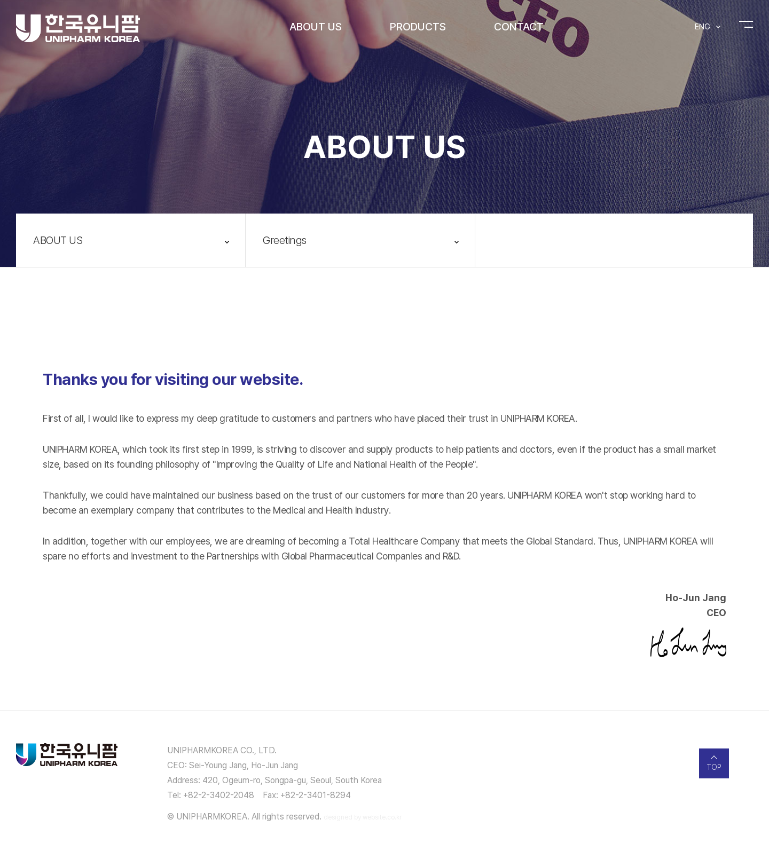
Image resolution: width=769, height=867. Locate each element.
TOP (714, 767)
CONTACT (519, 26)
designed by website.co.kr (363, 817)
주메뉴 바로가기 (0, 0)
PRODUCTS (418, 26)
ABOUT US (315, 26)
